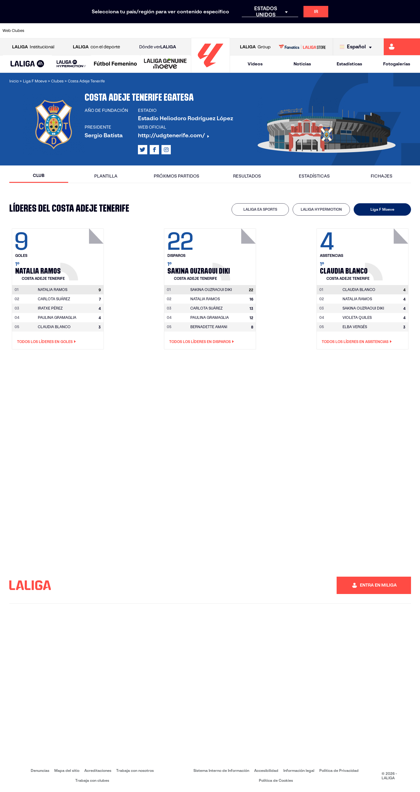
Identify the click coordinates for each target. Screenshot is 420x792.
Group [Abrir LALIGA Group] (255, 47)
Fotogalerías (396, 63)
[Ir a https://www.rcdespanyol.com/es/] (255, 30)
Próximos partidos (176, 176)
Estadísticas (349, 63)
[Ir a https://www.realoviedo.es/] (334, 30)
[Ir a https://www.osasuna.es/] (78, 30)
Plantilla (105, 176)
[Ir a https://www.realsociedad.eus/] (353, 30)
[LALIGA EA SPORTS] (27, 64)
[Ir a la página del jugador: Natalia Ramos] (83, 252)
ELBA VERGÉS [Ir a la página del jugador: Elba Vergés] (355, 327)
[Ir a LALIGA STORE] (302, 46)
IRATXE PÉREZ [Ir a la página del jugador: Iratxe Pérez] (50, 308)
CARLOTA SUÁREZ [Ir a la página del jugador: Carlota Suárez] (54, 299)
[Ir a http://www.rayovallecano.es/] (216, 30)
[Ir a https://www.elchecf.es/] (117, 30)
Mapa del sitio (66, 770)
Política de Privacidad (339, 770)
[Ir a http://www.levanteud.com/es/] (196, 30)
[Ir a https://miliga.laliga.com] (402, 46)
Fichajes (381, 176)
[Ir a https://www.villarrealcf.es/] (413, 30)
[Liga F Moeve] (115, 64)
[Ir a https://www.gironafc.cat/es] (177, 30)
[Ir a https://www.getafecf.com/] (157, 30)
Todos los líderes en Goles (46, 342)
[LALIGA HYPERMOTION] (71, 64)
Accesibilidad (266, 770)
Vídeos (255, 63)
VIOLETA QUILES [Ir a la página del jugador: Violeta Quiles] (357, 317)
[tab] (260, 209)
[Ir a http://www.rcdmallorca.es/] (275, 30)
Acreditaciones (97, 770)
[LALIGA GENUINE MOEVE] (165, 64)
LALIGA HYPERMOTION (321, 209)
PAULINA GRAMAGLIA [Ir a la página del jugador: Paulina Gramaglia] (57, 317)
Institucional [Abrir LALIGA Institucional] (33, 47)
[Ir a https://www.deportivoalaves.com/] (98, 30)
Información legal (298, 770)
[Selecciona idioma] (357, 47)
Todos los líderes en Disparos (201, 342)
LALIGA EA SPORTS (260, 209)
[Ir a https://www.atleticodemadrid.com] (59, 30)
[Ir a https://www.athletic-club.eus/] (39, 30)
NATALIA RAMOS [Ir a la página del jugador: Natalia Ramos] (205, 299)
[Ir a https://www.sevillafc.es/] (373, 30)
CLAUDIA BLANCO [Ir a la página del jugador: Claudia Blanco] (54, 327)
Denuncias (40, 770)
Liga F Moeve (382, 209)
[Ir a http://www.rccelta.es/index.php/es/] (236, 30)
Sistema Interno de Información (221, 770)
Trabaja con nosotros (135, 770)
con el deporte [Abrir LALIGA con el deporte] (96, 47)
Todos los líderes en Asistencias (357, 342)
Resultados (247, 176)
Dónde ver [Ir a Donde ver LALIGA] (157, 47)
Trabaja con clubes (92, 780)
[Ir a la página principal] (210, 70)
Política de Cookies (276, 780)
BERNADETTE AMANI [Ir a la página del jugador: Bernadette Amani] (208, 327)
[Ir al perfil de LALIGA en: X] (142, 149)
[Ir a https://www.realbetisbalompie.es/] (294, 30)
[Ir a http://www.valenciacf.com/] (393, 30)
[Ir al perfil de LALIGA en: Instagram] (166, 149)
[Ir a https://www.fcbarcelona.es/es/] (137, 30)
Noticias (302, 63)
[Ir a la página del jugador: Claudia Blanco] (387, 252)
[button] (27, 64)
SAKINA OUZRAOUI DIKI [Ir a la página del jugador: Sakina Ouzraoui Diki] (363, 308)
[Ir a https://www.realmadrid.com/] (314, 30)
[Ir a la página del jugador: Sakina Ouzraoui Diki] (235, 252)
